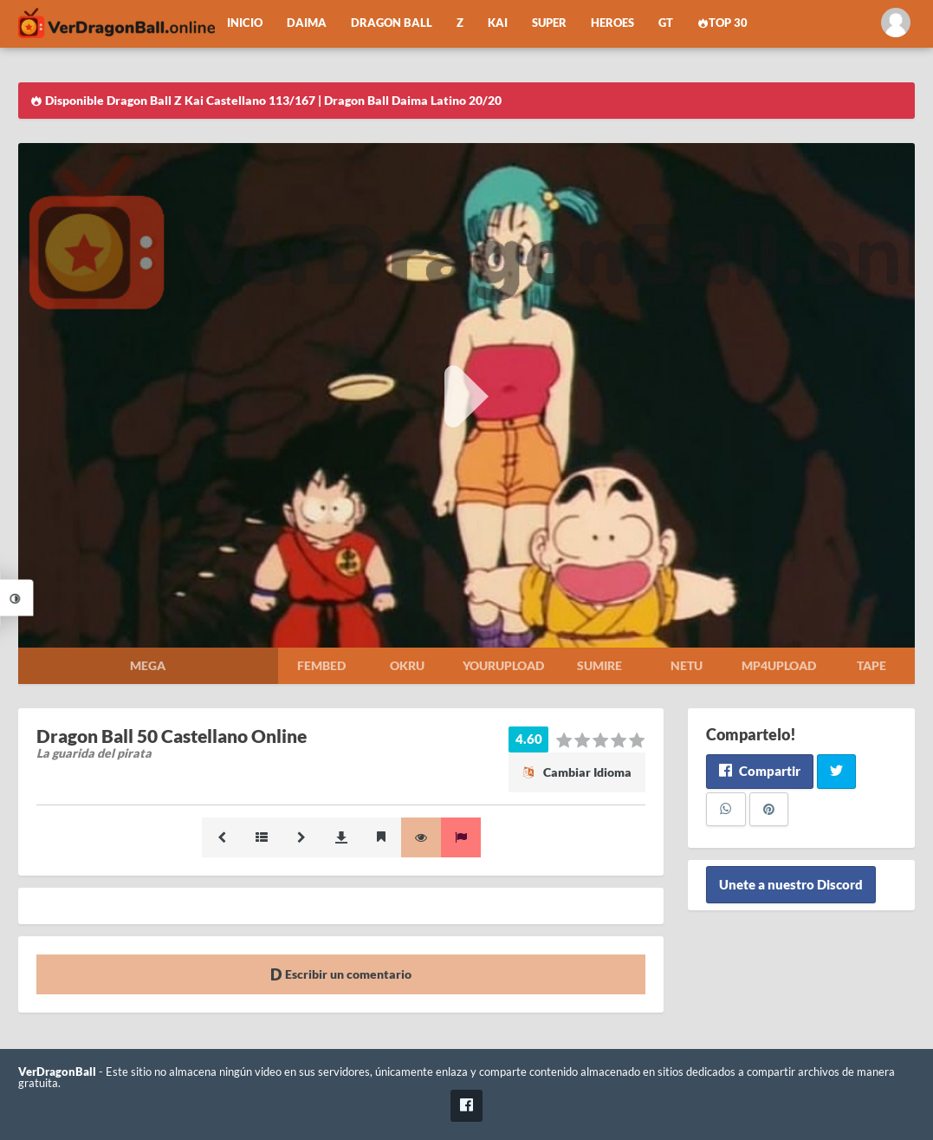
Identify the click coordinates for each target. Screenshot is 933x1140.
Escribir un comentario (340, 974)
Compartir (759, 770)
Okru (407, 665)
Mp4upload (779, 665)
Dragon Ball (391, 22)
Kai (498, 22)
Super (549, 22)
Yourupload (503, 665)
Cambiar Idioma (577, 772)
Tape (871, 665)
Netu (687, 665)
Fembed (321, 665)
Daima (307, 22)
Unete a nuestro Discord (791, 884)
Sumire (599, 665)
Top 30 (722, 22)
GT (665, 22)
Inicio (244, 22)
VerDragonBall (57, 1071)
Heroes (612, 22)
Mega (147, 665)
